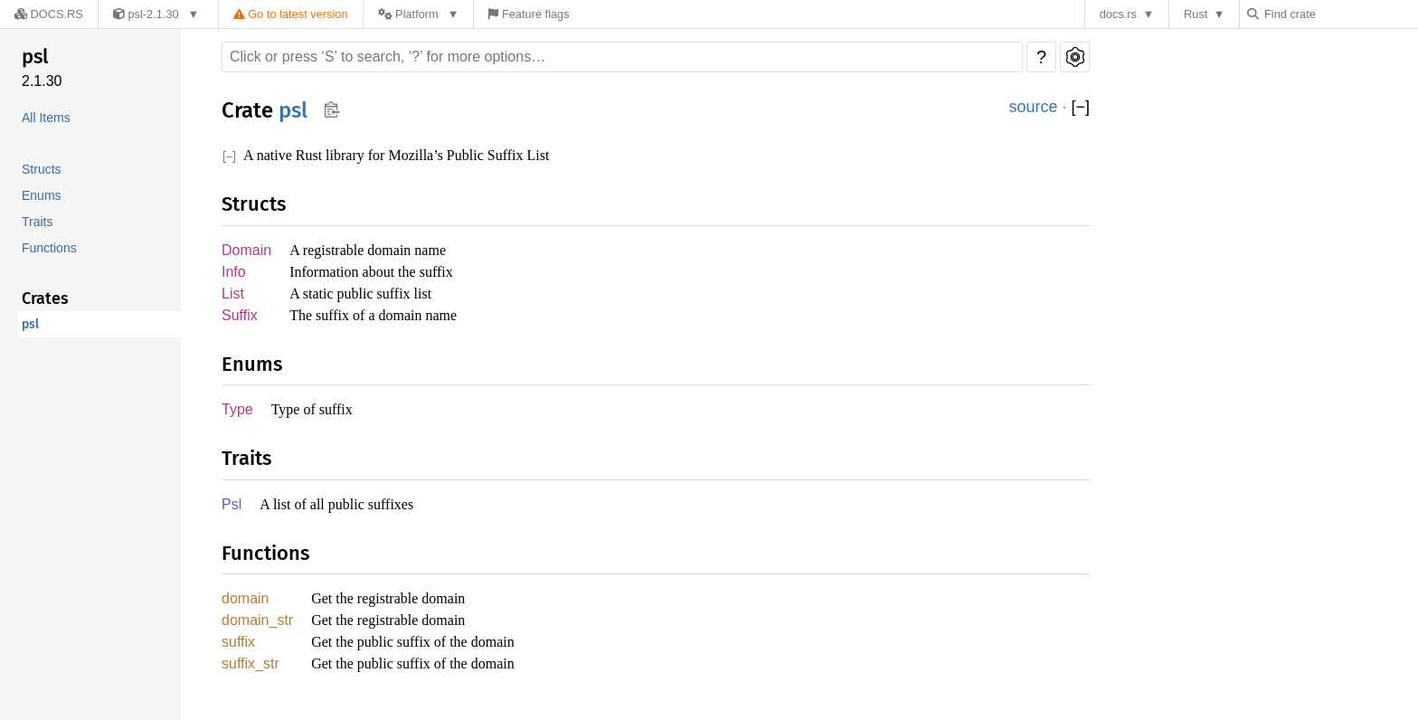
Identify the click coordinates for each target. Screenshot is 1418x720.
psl (35, 56)
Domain (247, 251)
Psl (231, 509)
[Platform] (406, 14)
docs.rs (1122, 14)
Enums (41, 196)
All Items (47, 118)
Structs (42, 169)
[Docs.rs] (44, 14)
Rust (1200, 14)
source (1033, 107)
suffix (239, 649)
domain (247, 604)
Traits (37, 222)
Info (234, 273)
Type (237, 413)
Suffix (240, 318)
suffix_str (251, 672)
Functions (50, 248)
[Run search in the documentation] (622, 57)
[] (1080, 107)
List (233, 296)
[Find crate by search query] (1342, 14)
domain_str (259, 627)
